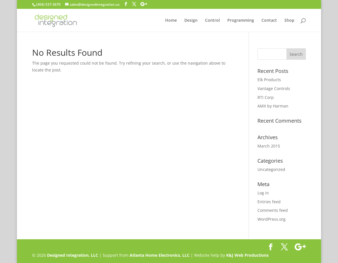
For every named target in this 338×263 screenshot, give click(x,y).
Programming (240, 20)
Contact (269, 20)
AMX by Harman (272, 106)
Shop (289, 20)
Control (212, 20)
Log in (263, 193)
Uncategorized (271, 169)
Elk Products (269, 79)
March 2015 (268, 146)
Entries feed (269, 201)
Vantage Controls (273, 88)
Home (171, 20)
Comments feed (272, 210)
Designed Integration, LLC (72, 255)
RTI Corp (265, 97)
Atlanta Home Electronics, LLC (159, 255)
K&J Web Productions (247, 255)
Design (191, 20)
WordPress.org (271, 219)
